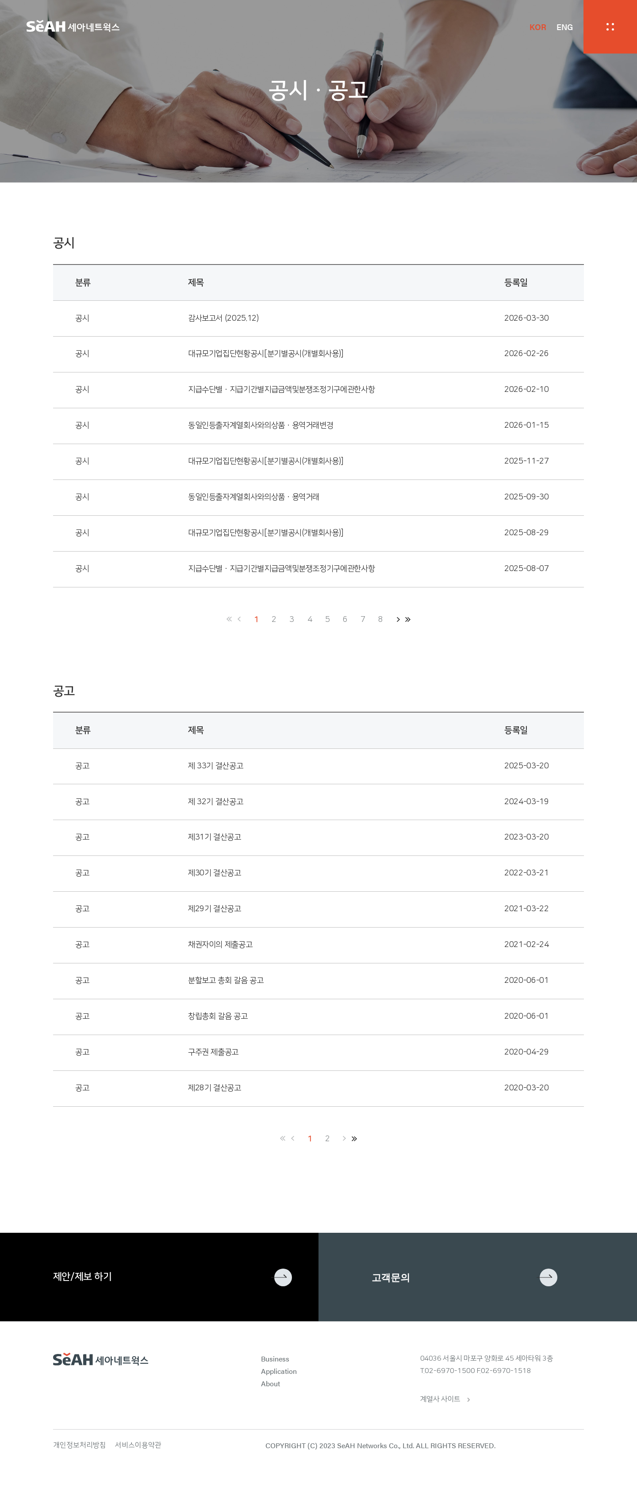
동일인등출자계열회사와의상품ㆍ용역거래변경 (260, 425)
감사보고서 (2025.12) (223, 318)
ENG (564, 26)
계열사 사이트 (440, 1399)
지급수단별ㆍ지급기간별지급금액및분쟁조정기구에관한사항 (281, 389)
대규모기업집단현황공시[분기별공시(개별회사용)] (266, 353)
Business (275, 1359)
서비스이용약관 (138, 1445)
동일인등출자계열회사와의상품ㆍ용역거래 (253, 497)
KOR (538, 26)
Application (279, 1371)
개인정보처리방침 (79, 1445)
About (270, 1383)
